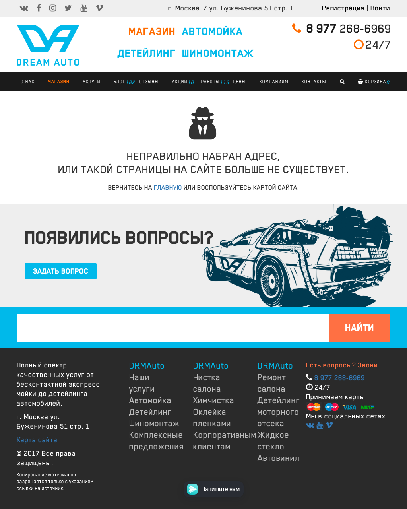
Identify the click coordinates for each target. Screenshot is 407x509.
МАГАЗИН (152, 31)
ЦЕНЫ (239, 81)
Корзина (374, 82)
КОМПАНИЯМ (274, 81)
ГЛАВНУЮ (168, 187)
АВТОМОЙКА (212, 31)
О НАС (28, 81)
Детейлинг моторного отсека (279, 412)
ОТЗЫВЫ (149, 81)
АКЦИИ (182, 82)
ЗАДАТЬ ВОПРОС (60, 271)
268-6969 (341, 28)
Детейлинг (150, 412)
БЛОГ (122, 82)
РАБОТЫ (212, 82)
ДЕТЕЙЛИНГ (147, 53)
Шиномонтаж (154, 423)
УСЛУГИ (92, 81)
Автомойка (150, 400)
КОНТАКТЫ (314, 81)
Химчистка (214, 400)
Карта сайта (37, 440)
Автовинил (279, 458)
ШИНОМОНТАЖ (218, 53)
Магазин (59, 81)
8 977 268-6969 (339, 378)
